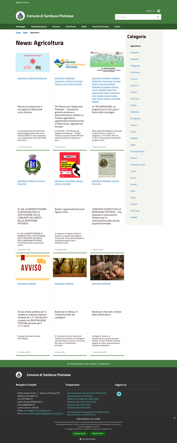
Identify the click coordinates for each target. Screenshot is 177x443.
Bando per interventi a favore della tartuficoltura (106, 313)
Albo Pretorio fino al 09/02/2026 (81, 414)
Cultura (95, 84)
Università (115, 98)
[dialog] (88, 429)
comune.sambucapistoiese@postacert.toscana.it (42, 413)
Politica (106, 92)
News (84, 26)
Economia (78, 81)
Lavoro (65, 84)
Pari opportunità (137, 151)
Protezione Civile (138, 164)
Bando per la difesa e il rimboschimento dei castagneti (66, 314)
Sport (94, 98)
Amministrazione (39, 26)
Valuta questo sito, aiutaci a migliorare (88, 363)
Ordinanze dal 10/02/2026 (78, 407)
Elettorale (96, 87)
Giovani (58, 84)
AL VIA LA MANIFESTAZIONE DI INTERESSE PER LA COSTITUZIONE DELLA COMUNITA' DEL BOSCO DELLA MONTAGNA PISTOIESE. (32, 216)
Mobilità (102, 89)
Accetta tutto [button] (79, 434)
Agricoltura (22, 78)
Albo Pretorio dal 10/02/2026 (80, 396)
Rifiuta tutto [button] (97, 433)
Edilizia (112, 84)
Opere (109, 89)
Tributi (100, 98)
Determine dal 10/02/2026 (78, 404)
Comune (69, 81)
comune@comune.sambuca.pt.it (37, 410)
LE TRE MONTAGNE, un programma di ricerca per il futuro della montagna (105, 109)
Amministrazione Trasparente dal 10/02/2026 (86, 393)
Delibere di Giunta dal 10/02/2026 (82, 401)
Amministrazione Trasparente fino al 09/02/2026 (88, 412)
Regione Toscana (22, 2)
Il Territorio (71, 26)
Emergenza (42, 78)
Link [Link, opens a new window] (110, 429)
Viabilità (95, 101)
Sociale (79, 84)
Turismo (56, 26)
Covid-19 (135, 85)
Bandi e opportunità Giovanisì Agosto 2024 (69, 211)
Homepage (20, 26)
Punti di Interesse (101, 26)
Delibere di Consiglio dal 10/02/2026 (83, 398)
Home (18, 32)
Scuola (100, 95)
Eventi (117, 26)
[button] (88, 439)
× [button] (174, 418)
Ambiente (32, 78)
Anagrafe (115, 78)
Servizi (72, 84)
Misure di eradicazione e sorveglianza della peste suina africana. (30, 109)
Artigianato (70, 78)
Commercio (60, 81)
